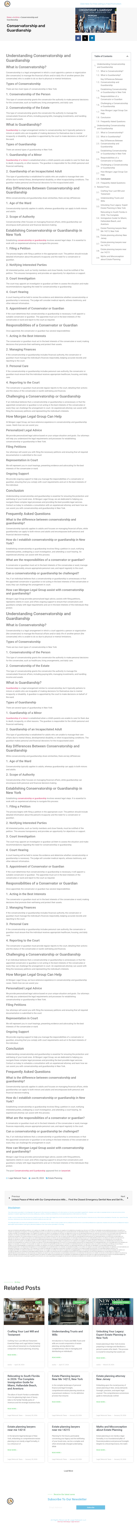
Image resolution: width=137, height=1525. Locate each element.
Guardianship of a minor (17, 160)
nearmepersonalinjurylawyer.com (38, 1232)
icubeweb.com (36, 1248)
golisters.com (88, 1251)
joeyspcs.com (18, 1248)
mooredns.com (68, 1244)
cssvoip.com (23, 1239)
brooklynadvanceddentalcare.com (53, 1242)
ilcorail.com (52, 1245)
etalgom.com (61, 1241)
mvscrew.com (117, 1235)
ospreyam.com (95, 1235)
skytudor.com (63, 1233)
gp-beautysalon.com (91, 1244)
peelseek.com (69, 1254)
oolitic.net (29, 1235)
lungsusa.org (81, 1251)
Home (9, 17)
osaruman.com (120, 1238)
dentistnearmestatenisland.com (46, 1239)
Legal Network (75, 1521)
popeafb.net (57, 1239)
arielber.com (39, 1245)
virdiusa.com (31, 1238)
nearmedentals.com (124, 1247)
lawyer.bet (65, 1171)
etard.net (55, 1251)
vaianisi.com (40, 1244)
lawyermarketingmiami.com (65, 1238)
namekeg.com (56, 1233)
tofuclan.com (108, 1250)
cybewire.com (46, 1244)
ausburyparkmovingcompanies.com (103, 1247)
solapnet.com (91, 1247)
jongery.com (30, 1233)
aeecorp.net (11, 1230)
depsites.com (41, 1253)
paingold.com (61, 1256)
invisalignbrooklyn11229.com (14, 1250)
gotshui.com (19, 1236)
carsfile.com (84, 1247)
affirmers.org (11, 1254)
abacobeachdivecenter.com (87, 1233)
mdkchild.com (50, 1230)
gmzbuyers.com (69, 1241)
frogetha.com (36, 1233)
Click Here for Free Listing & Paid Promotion (100, 3)
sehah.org (32, 1254)
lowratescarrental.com (13, 1241)
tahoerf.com (49, 1233)
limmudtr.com (74, 1251)
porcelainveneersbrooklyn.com (111, 1232)
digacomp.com (70, 1233)
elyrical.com (77, 1233)
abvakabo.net (100, 1230)
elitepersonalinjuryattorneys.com (64, 1245)
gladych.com (48, 1235)
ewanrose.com (11, 1256)
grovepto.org (29, 1256)
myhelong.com (25, 1251)
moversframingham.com (43, 1247)
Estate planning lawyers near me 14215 (113, 251)
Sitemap (60, 1521)
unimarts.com (36, 1236)
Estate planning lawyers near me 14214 (113, 244)
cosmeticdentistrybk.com (72, 1232)
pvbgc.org (17, 1254)
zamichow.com (98, 1233)
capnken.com (37, 1230)
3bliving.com (113, 1244)
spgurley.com (45, 1241)
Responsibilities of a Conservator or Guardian (111, 98)
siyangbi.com (49, 1250)
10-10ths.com (93, 1230)
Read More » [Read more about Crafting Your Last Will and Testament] (12, 1355)
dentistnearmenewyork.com (79, 1244)
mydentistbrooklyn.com (54, 1247)
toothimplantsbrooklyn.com (102, 1242)
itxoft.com (101, 1256)
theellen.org (90, 1241)
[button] (78, 38)
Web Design (66, 1521)
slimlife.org (34, 1235)
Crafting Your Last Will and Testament (113, 192)
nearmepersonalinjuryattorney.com (37, 1251)
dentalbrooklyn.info (111, 1241)
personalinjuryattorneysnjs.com (77, 1242)
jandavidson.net (76, 1254)
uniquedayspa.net (103, 1254)
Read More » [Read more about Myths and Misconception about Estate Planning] (101, 1450)
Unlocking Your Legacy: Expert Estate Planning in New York (114, 206)
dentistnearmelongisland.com (30, 1247)
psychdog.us (120, 1244)
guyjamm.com (122, 1232)
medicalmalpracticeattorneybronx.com (86, 1236)
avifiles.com (43, 1248)
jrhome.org (124, 1253)
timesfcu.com (25, 1244)
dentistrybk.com (32, 1245)
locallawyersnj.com (51, 1236)
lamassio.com (59, 1253)
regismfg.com (56, 1248)
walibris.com (49, 1251)
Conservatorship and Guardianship (29, 1171)
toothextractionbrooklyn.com (28, 1250)
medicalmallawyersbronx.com (97, 1238)
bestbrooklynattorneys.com (67, 1239)
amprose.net (11, 1238)
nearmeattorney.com (86, 1239)
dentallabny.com (97, 1245)
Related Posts (103, 187)
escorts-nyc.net (66, 1242)
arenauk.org (18, 1235)
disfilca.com (35, 1256)
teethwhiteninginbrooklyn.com (15, 1247)
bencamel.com (63, 1248)
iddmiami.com (82, 1256)
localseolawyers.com (110, 1239)
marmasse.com (75, 1256)
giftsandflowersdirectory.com (57, 1244)
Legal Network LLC (78, 1520)
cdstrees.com (89, 1256)
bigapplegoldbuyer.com (78, 1250)
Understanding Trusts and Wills (112, 199)
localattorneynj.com (25, 1254)
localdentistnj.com (72, 1230)
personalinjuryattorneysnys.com (71, 1253)
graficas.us (122, 1230)
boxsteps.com (106, 1244)
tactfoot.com (68, 1256)
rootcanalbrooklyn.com (114, 1242)
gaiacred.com (68, 1250)
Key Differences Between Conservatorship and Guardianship (112, 82)
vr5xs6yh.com (34, 1242)
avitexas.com (119, 1241)
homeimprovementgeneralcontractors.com (95, 1250)
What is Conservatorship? (112, 71)
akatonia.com (46, 1245)
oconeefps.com (58, 1230)
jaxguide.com (11, 1239)
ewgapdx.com (83, 1241)
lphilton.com (114, 1238)
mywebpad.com (110, 1235)
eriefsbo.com (55, 1250)
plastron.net (36, 1239)
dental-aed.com (72, 1236)
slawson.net (56, 1232)
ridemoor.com (41, 1242)
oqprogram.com (19, 1232)
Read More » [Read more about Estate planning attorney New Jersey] (101, 1402)
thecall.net (17, 1239)
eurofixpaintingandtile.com (21, 1245)
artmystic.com (41, 1256)
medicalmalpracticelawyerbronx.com (43, 1238)
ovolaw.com (117, 1251)
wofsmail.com (38, 1241)
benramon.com (90, 1253)
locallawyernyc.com (27, 1248)
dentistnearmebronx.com (102, 1236)
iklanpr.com (17, 1233)
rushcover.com (86, 1230)
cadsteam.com (76, 1241)
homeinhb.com (11, 1248)
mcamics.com (17, 1238)
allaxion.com (108, 1238)
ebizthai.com (11, 1242)
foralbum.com (11, 1245)
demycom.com (88, 1235)
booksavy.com (103, 1241)
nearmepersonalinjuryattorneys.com (109, 1248)
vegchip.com (65, 1230)
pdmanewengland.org (120, 1254)
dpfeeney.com (115, 1247)
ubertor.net (65, 1236)
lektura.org (81, 1235)
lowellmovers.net (12, 1236)
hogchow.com (26, 1232)
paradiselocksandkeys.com (74, 1247)
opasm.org (47, 1253)
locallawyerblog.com (28, 1236)
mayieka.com (43, 1233)
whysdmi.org (118, 1239)
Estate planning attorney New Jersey (114, 236)
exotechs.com (49, 1232)
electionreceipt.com (33, 1253)
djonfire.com (45, 1254)
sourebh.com (63, 1235)
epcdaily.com (18, 1244)
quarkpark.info (54, 1256)
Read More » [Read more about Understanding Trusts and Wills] (57, 1357)
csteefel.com (11, 1232)
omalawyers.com (53, 1241)
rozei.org (111, 1233)
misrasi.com (43, 1236)
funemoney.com (83, 1253)
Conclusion (106, 117)
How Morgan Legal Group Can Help (114, 112)
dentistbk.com (49, 1248)
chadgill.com (44, 1230)
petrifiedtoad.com (55, 1235)
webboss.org (24, 1238)
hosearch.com (77, 1248)
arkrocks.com (60, 1251)
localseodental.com (19, 1242)
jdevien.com (96, 1241)
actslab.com (11, 1233)
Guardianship (12, 130)
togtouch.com (11, 1244)
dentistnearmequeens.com (97, 1239)
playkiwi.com (71, 1248)
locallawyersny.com (41, 1250)
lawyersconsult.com (20, 1256)
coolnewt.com (117, 1253)
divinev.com (56, 1238)
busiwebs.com (110, 1253)
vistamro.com (111, 1254)
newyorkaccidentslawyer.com (99, 1251)
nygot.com (91, 1254)
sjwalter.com (22, 1241)
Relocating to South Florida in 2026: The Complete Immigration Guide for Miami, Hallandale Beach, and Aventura (114, 218)
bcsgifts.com (29, 1239)
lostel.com (95, 1256)
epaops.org (50, 1254)
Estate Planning (55, 1178)
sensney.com (101, 1232)
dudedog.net (23, 1233)
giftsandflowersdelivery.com (27, 1230)
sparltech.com (107, 1256)
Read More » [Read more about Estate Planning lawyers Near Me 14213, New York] (57, 1402)
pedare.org (80, 1230)
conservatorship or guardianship (32, 240)
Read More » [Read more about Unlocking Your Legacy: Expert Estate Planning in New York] (101, 1358)
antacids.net (103, 1235)
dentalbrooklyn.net (30, 1241)
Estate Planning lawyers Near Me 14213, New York (114, 229)
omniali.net (24, 1235)
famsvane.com (89, 1245)
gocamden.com (119, 1236)
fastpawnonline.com (90, 1242)
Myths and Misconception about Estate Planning (112, 258)
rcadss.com (53, 1253)
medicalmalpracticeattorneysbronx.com (18, 1253)
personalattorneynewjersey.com (111, 1230)
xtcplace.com (38, 1254)
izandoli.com (97, 1253)
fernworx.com (105, 1233)
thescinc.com (94, 1232)
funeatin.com (115, 1250)
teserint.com (62, 1250)
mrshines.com (77, 1239)
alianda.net (17, 1230)
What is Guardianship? (111, 75)
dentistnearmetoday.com (85, 1232)
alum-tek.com (59, 1236)
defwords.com (111, 1236)
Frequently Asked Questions (113, 121)
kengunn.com (62, 1232)
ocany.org (48, 1256)
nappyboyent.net (84, 1254)
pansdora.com (67, 1251)
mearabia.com (123, 1242)
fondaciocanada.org (86, 1248)
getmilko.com (18, 1251)
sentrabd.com (41, 1235)
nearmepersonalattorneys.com (108, 1245)
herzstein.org (117, 1233)
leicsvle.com (104, 1253)
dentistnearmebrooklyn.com (78, 1245)
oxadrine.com (100, 1244)
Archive (16, 17)
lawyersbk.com (32, 1244)
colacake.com (64, 1247)
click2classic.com (95, 1248)
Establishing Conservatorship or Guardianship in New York (114, 90)
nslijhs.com (69, 1235)
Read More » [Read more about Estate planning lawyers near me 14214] (12, 1450)
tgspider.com (75, 1235)
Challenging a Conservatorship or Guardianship (114, 105)
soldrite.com (122, 1250)
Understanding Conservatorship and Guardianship (111, 65)
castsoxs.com (27, 1242)
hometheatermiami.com (59, 1254)
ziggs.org (96, 1254)
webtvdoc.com (11, 1235)
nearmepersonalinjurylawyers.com (81, 1238)
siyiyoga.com (11, 1251)
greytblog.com (110, 1251)
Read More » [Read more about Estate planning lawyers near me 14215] (57, 1453)
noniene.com (123, 1233)
